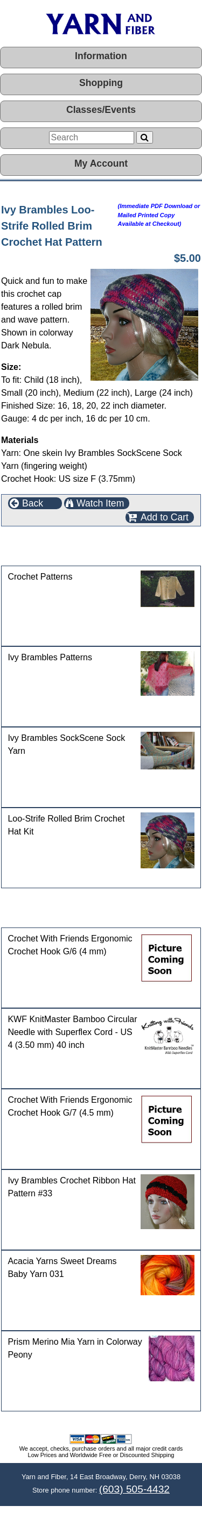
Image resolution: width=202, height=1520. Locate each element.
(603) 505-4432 (134, 1489)
